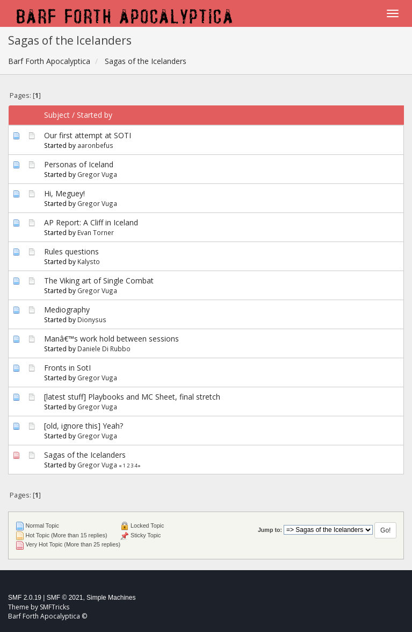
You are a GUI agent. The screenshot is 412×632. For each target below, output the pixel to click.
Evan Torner (95, 232)
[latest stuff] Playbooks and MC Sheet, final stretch (132, 397)
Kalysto (88, 261)
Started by (94, 115)
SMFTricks (54, 607)
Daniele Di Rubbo (104, 348)
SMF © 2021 (65, 597)
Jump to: (270, 530)
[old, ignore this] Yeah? (83, 426)
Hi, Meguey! (64, 193)
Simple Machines (110, 597)
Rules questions (71, 251)
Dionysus (91, 319)
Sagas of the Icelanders (85, 455)
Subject (57, 115)
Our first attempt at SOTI (87, 135)
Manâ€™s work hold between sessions (111, 338)
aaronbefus (95, 145)
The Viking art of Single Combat (99, 280)
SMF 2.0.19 (24, 597)
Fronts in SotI (67, 368)
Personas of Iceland (78, 164)
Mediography (67, 309)
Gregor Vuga (97, 174)
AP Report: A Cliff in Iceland (91, 222)
